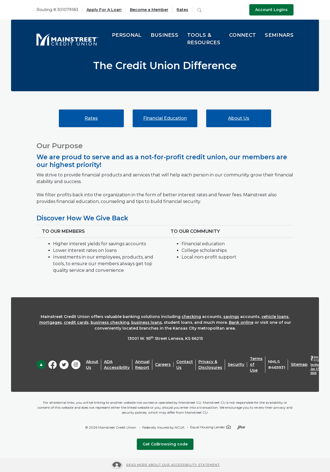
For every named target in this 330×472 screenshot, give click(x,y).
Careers (163, 364)
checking (191, 316)
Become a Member (149, 9)
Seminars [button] (279, 35)
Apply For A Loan (104, 9)
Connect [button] (242, 35)
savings (231, 316)
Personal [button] (127, 35)
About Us (238, 118)
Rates (182, 9)
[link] (315, 365)
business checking (110, 322)
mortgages (50, 322)
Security (236, 364)
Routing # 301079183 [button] (57, 9)
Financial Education (165, 118)
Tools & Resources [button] (203, 39)
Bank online (241, 322)
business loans (146, 322)
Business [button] (165, 35)
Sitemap (299, 364)
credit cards (76, 322)
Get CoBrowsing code (165, 444)
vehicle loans (275, 316)
